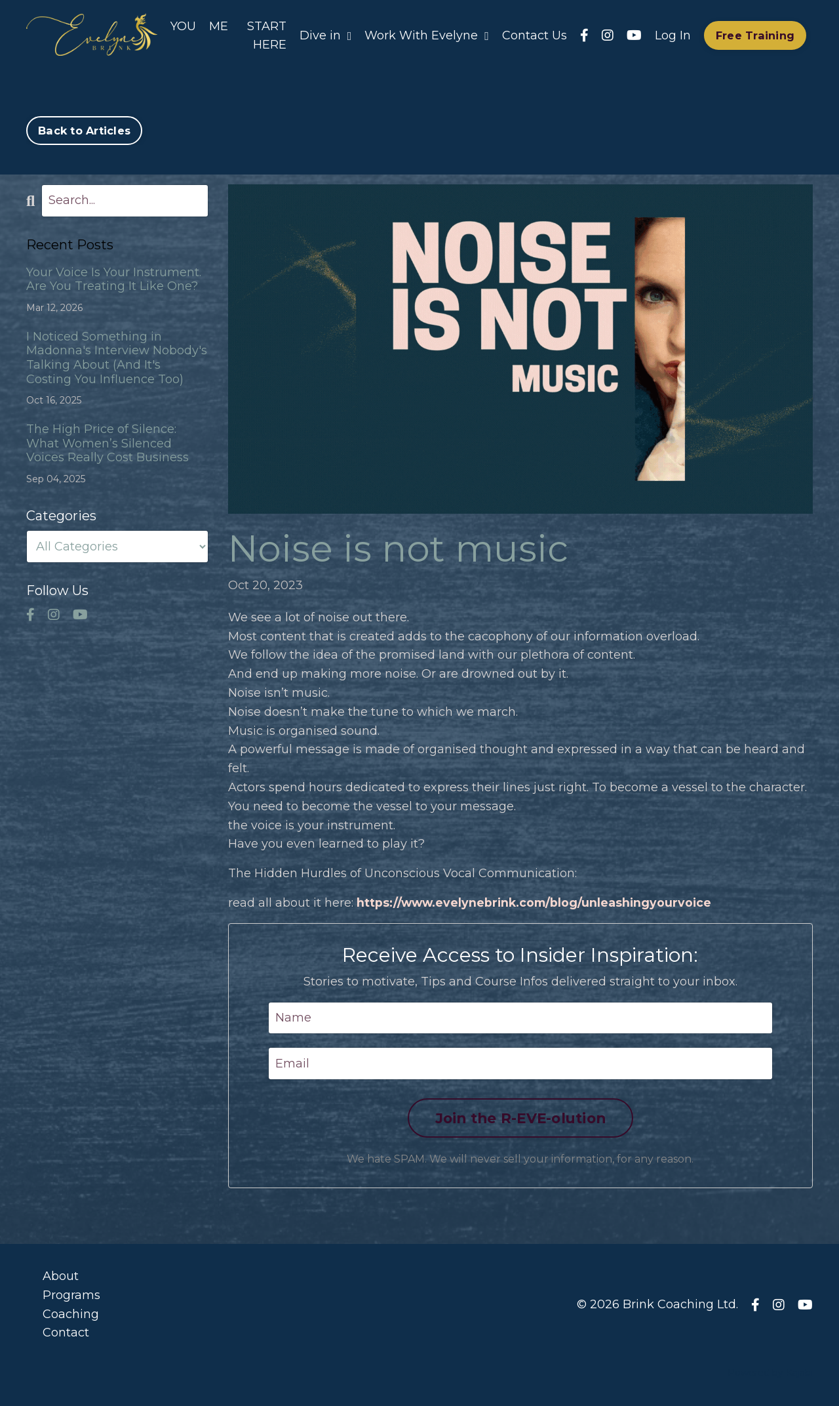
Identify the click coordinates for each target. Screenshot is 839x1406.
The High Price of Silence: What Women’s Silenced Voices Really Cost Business (107, 443)
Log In (673, 35)
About (61, 1276)
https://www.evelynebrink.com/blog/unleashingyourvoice (538, 902)
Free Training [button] (755, 35)
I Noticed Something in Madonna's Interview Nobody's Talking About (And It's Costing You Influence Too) (116, 357)
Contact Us (534, 35)
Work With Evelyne (426, 35)
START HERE (266, 35)
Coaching (71, 1313)
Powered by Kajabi (770, 1372)
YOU (183, 25)
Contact (66, 1332)
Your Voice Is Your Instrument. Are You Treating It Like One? (113, 279)
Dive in (326, 35)
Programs (71, 1294)
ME (218, 25)
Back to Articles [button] (84, 129)
